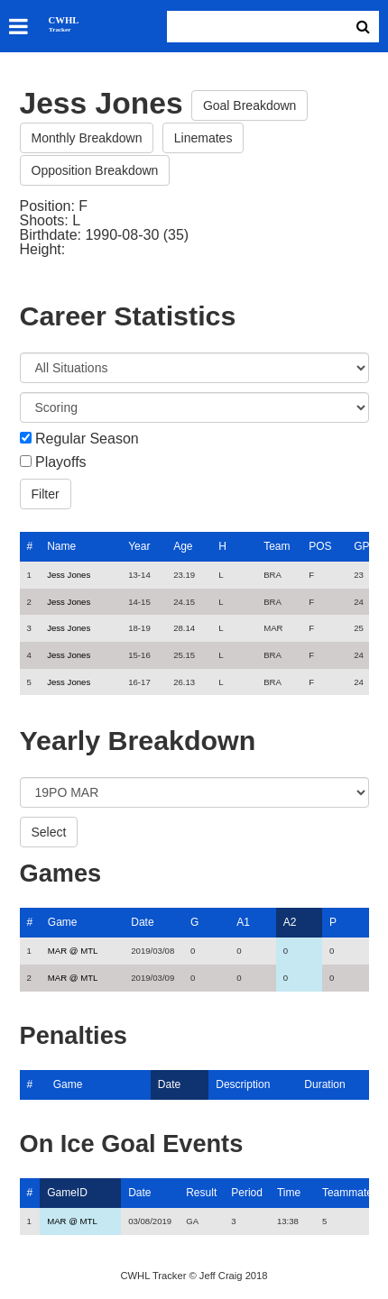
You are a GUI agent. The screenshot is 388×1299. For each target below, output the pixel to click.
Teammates (350, 1192)
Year (139, 546)
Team (276, 546)
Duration (324, 1084)
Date (142, 922)
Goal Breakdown (250, 105)
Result (201, 1192)
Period (247, 1192)
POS (320, 546)
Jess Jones (68, 575)
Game (63, 922)
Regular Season (87, 439)
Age (182, 546)
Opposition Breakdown (95, 170)
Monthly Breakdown (87, 138)
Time (288, 1192)
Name (61, 546)
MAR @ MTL (73, 951)
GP (361, 546)
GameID (67, 1192)
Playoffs (61, 462)
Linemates (203, 138)
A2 (290, 922)
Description (243, 1084)
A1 (243, 922)
